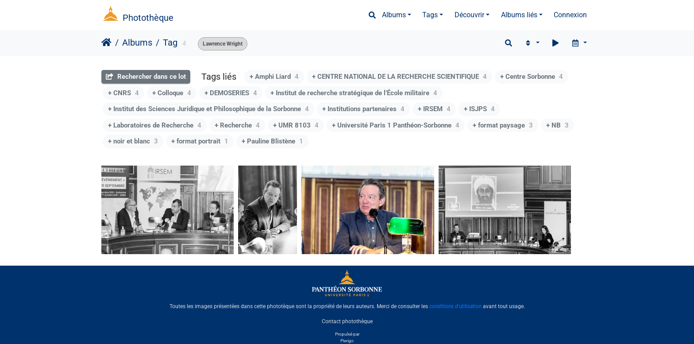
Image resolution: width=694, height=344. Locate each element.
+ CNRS (123, 93)
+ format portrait (199, 141)
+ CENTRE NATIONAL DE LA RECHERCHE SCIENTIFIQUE (399, 77)
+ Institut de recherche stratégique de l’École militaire (353, 93)
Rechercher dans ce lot (146, 77)
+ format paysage (503, 125)
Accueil (106, 42)
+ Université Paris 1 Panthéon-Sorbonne (395, 125)
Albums (394, 15)
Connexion (570, 15)
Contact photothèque (347, 321)
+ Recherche (237, 125)
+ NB (557, 125)
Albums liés (519, 15)
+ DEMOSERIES (230, 93)
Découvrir (469, 15)
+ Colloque (171, 93)
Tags (430, 15)
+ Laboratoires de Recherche (154, 125)
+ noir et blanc (133, 141)
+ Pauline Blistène (272, 141)
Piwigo (347, 340)
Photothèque (148, 17)
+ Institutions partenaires (363, 109)
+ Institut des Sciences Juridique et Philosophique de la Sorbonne (208, 109)
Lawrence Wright (223, 44)
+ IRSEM (434, 109)
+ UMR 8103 (296, 125)
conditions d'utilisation (455, 306)
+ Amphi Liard (274, 77)
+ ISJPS (479, 109)
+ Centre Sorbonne (531, 77)
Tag (170, 42)
